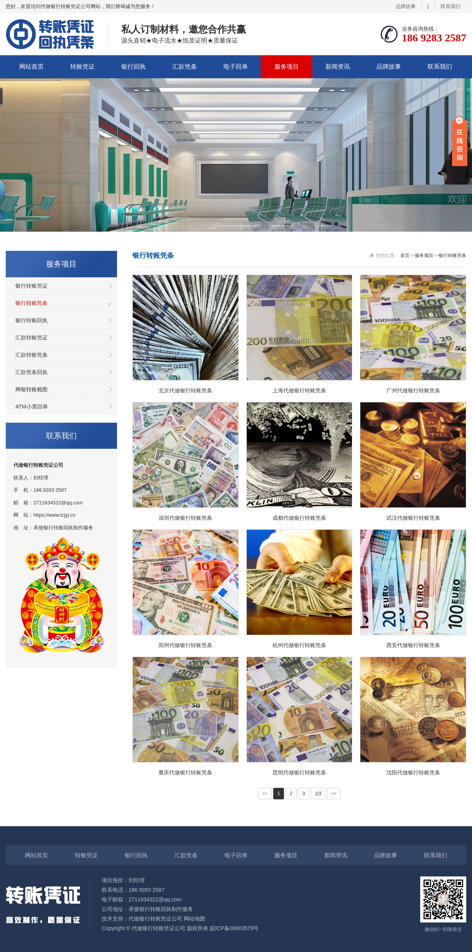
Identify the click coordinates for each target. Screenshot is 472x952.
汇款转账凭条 (31, 355)
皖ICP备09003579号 (234, 928)
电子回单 (235, 66)
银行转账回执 (31, 320)
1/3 (318, 793)
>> (334, 793)
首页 (404, 255)
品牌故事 (406, 6)
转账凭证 (82, 66)
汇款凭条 (184, 66)
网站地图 (194, 919)
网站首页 (31, 66)
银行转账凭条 (31, 303)
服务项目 (286, 66)
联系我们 (450, 6)
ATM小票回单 (31, 407)
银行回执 (133, 66)
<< (264, 793)
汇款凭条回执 (31, 372)
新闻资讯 (337, 66)
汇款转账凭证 (31, 337)
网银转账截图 (31, 389)
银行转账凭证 (31, 286)
